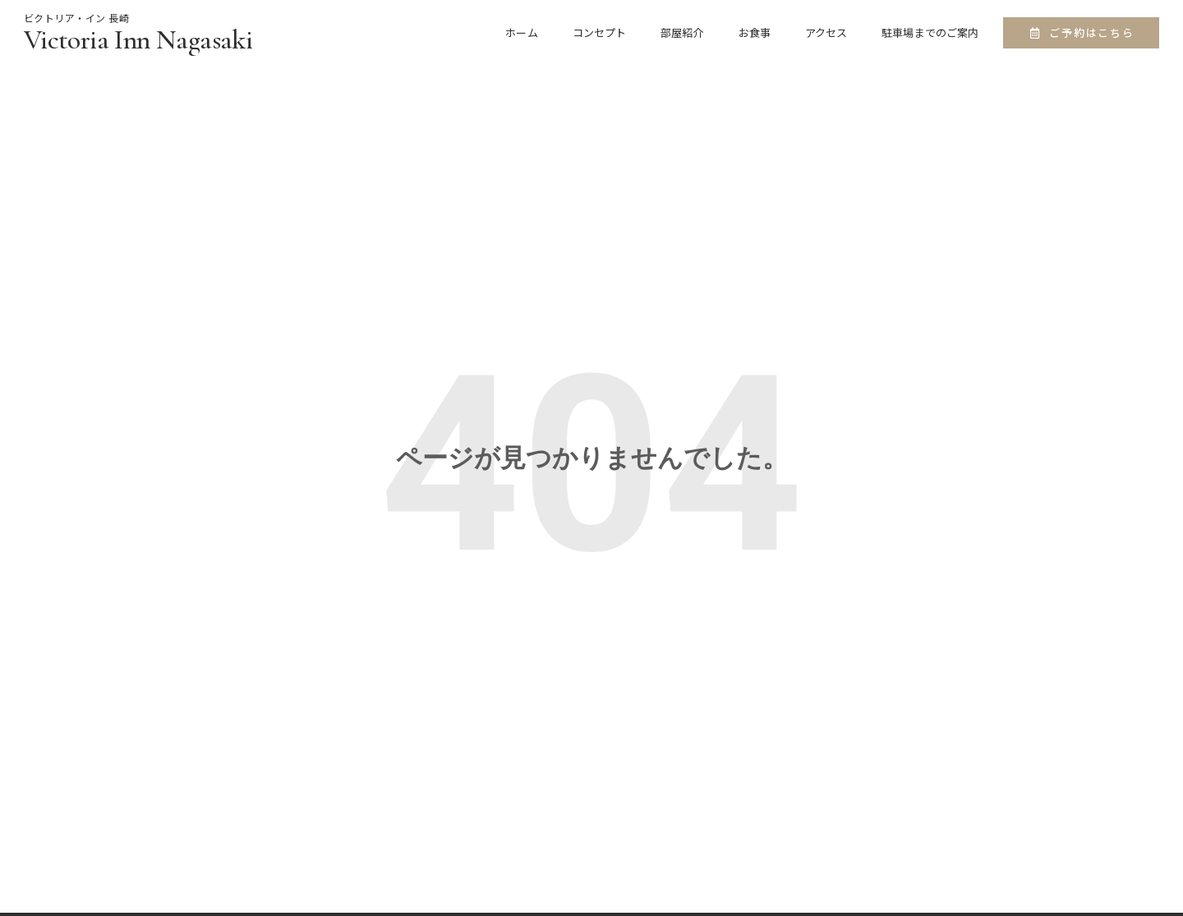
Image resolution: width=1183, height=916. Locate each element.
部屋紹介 (682, 32)
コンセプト (600, 32)
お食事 (755, 32)
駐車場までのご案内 (929, 32)
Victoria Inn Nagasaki (138, 40)
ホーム (521, 32)
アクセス (826, 32)
